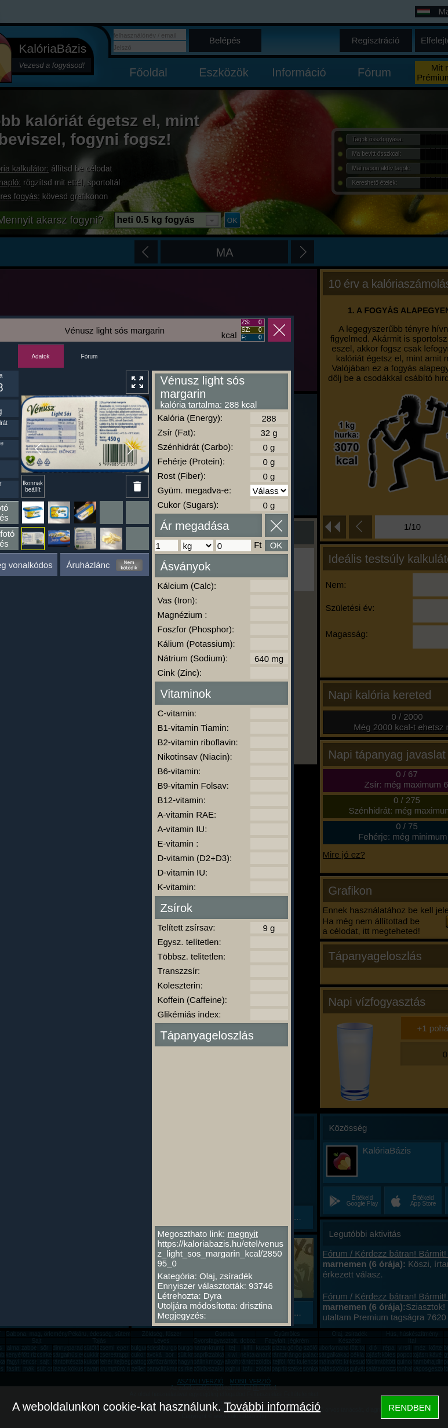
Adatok (40, 356)
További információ (272, 1406)
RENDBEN (409, 1407)
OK (276, 545)
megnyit (242, 1234)
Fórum (89, 356)
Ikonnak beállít (33, 486)
